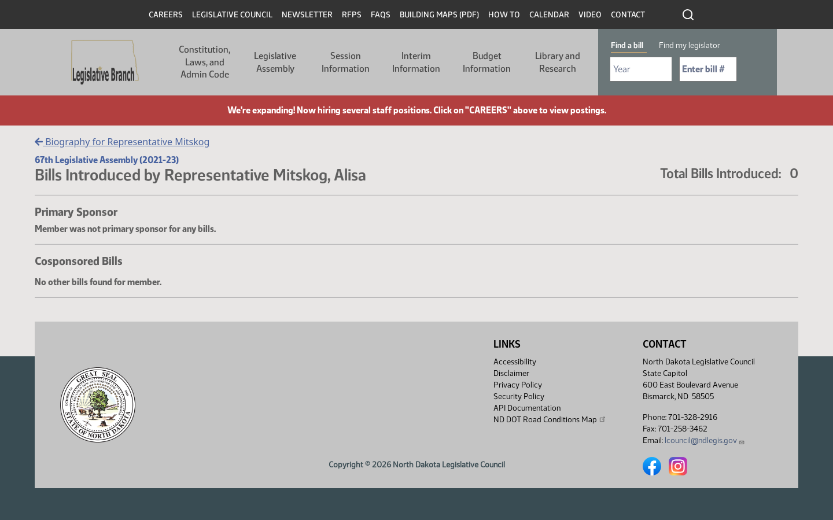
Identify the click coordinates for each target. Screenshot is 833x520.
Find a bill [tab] (627, 45)
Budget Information (487, 62)
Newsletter (307, 15)
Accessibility (514, 362)
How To (504, 15)
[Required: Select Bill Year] (641, 69)
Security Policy (518, 396)
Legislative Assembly (275, 62)
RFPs (352, 15)
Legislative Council (232, 15)
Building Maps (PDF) (439, 15)
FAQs (380, 15)
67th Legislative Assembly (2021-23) (107, 159)
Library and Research (557, 62)
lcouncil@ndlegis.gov (705, 440)
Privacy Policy (517, 385)
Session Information (346, 62)
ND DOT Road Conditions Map (550, 419)
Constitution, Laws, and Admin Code (204, 62)
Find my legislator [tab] (689, 45)
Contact (628, 15)
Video (590, 15)
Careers (166, 15)
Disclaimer (511, 373)
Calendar (549, 15)
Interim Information (416, 62)
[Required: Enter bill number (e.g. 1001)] (708, 69)
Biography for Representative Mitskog (122, 141)
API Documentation (527, 408)
